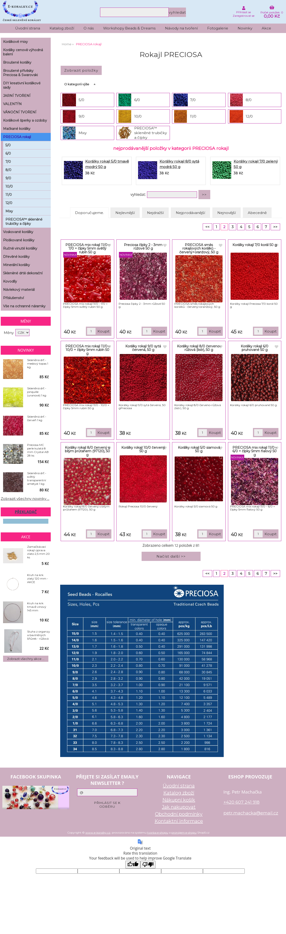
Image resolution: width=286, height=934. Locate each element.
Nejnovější (226, 212)
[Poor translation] (148, 864)
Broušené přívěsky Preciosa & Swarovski (20, 73)
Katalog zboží (62, 28)
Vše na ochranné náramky (24, 306)
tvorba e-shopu (157, 832)
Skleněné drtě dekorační (22, 273)
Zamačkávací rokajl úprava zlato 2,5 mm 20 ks (38, 552)
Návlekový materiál (19, 290)
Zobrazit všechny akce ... (25, 659)
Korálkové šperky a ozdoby (25, 120)
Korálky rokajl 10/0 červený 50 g (143, 449)
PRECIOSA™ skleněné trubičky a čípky (150, 133)
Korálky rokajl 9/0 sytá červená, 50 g (143, 348)
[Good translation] (132, 864)
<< (207, 227)
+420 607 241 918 (241, 802)
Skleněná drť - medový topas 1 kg (37, 363)
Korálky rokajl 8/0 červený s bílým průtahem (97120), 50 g (87, 451)
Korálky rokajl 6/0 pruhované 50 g (254, 348)
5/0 (81, 100)
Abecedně (257, 212)
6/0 (137, 100)
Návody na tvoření (181, 28)
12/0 (249, 116)
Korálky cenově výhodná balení (23, 52)
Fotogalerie (217, 28)
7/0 (193, 100)
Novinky (245, 28)
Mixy (83, 133)
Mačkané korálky (16, 129)
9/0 (81, 116)
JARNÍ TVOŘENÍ (16, 96)
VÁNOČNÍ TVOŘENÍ (19, 112)
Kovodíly (10, 281)
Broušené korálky (17, 62)
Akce (266, 28)
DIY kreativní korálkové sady (22, 85)
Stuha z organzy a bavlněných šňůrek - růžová (38, 635)
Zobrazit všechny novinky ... (25, 498)
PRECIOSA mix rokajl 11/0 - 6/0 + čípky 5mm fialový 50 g (254, 451)
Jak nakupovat (179, 807)
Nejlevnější (125, 212)
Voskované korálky (18, 232)
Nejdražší (155, 212)
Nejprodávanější (190, 212)
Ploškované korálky (18, 240)
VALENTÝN (12, 104)
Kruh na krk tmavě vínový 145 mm (36, 606)
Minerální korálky (16, 265)
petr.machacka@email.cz (250, 813)
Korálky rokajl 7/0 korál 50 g (254, 245)
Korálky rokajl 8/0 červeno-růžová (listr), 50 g (199, 348)
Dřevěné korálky (16, 257)
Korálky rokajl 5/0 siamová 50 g (199, 449)
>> (275, 227)
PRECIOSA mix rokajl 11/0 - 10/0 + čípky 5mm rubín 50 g (87, 350)
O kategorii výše (76, 84)
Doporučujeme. (89, 212)
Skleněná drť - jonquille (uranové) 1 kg (36, 392)
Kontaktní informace (179, 821)
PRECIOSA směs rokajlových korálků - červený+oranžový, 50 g (198, 248)
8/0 (249, 100)
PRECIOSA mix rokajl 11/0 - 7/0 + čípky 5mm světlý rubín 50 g (87, 248)
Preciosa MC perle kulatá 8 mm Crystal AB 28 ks (38, 450)
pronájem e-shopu (184, 832)
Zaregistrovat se (243, 15)
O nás (89, 28)
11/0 (193, 116)
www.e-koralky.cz (97, 832)
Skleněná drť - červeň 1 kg (36, 418)
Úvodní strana (27, 28)
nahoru (279, 927)
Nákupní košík (178, 800)
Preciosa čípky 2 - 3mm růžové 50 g (143, 247)
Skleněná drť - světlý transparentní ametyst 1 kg (36, 478)
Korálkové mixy (15, 42)
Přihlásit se (243, 12)
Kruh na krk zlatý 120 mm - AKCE (37, 578)
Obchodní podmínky (178, 814)
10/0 (138, 116)
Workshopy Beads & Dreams (129, 28)
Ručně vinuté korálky (20, 248)
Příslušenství (13, 298)
